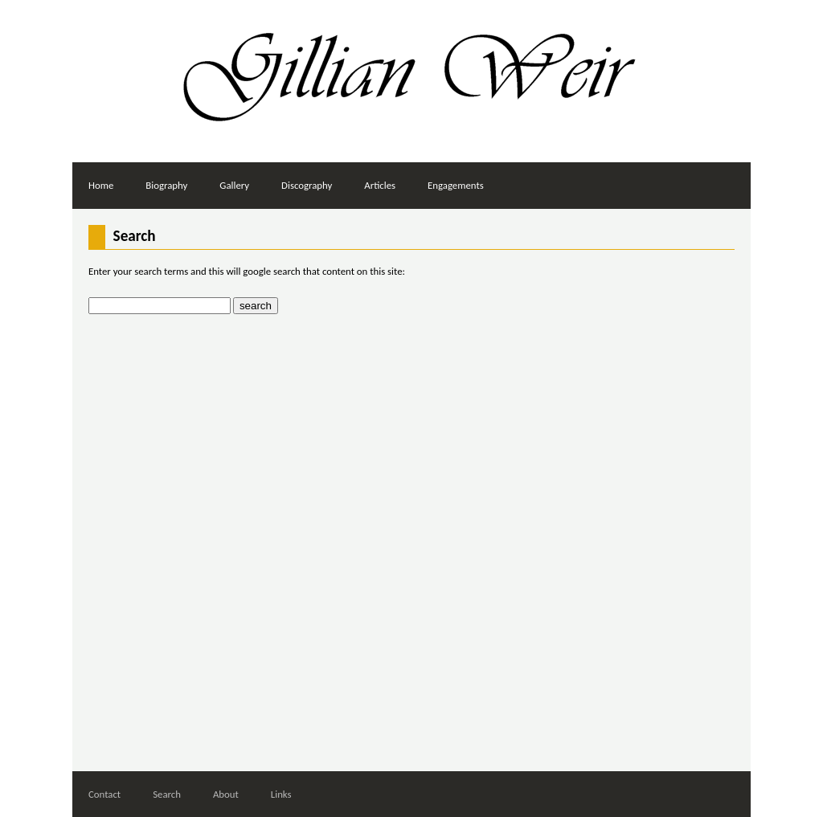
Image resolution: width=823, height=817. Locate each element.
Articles (379, 185)
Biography (166, 185)
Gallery (234, 185)
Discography (306, 185)
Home (100, 185)
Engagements (456, 185)
